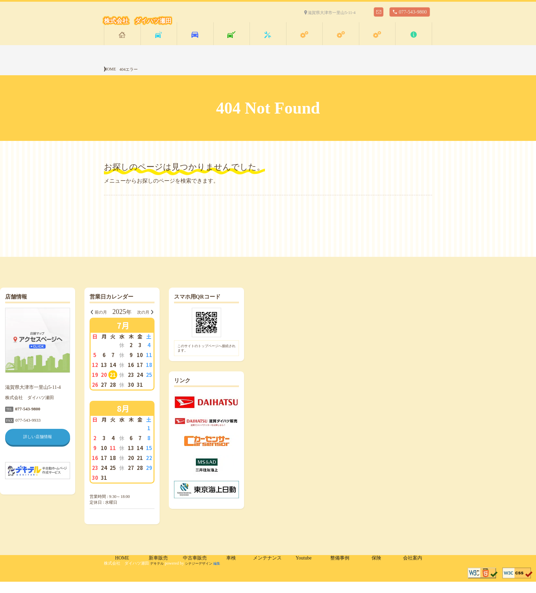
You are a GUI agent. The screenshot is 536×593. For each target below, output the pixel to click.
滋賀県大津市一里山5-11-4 (332, 12)
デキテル (158, 574)
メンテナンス (267, 44)
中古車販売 (195, 44)
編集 (226, 574)
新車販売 (158, 44)
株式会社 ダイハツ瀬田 (138, 20)
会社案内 (413, 44)
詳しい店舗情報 (141, 448)
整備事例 (340, 44)
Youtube (304, 43)
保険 (377, 44)
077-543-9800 (413, 11)
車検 (231, 44)
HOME (122, 43)
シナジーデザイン (204, 574)
